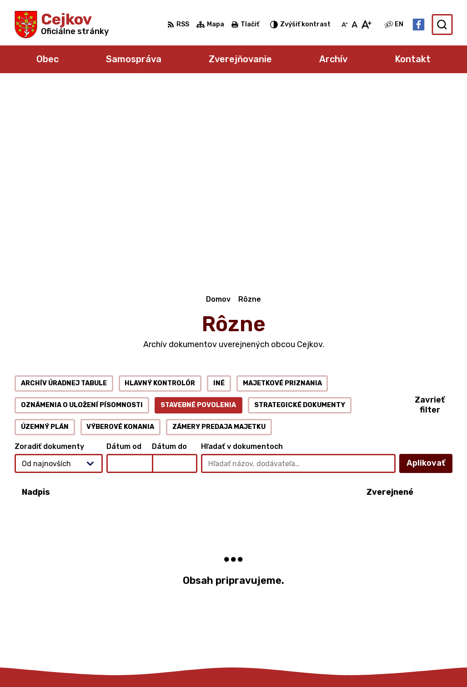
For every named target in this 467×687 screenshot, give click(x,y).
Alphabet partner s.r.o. (149, 662)
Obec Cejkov (279, 662)
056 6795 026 (389, 601)
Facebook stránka (396, 621)
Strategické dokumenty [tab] (299, 220)
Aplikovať (429, 281)
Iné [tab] (219, 198)
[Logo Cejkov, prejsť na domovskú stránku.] (62, 24)
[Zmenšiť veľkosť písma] (345, 24)
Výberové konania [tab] (120, 242)
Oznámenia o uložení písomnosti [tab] (82, 220)
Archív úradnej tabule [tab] (64, 198)
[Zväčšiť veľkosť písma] (366, 24)
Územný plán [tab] (45, 242)
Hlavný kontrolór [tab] (160, 198)
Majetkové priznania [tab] (282, 198)
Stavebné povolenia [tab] (198, 220)
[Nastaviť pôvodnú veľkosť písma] (354, 24)
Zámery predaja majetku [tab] (219, 242)
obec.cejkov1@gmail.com (408, 611)
